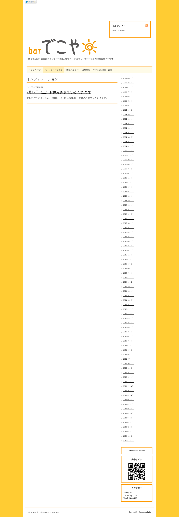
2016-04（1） (128, 241)
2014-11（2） (128, 282)
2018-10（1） (128, 200)
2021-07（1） (128, 123)
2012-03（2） (128, 368)
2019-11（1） (128, 182)
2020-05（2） (128, 169)
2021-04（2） (128, 137)
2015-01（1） (128, 273)
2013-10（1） (128, 318)
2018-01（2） (128, 214)
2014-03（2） (128, 300)
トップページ (34, 70)
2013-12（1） (128, 309)
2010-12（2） (128, 436)
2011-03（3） (128, 422)
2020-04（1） (128, 173)
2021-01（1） (128, 146)
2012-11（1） (128, 345)
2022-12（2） (128, 87)
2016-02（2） (128, 246)
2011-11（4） (128, 386)
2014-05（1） (128, 295)
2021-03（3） (128, 142)
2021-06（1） (128, 128)
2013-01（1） (128, 341)
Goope (141, 512)
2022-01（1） (128, 105)
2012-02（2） (128, 372)
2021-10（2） (128, 110)
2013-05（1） (128, 327)
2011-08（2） (128, 400)
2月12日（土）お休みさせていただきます (59, 92)
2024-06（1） (128, 78)
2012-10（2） (128, 350)
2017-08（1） (128, 223)
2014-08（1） (128, 291)
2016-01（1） (128, 250)
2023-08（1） (128, 83)
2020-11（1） (128, 155)
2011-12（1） (128, 381)
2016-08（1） (128, 237)
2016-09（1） (128, 232)
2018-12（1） (128, 196)
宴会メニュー (72, 70)
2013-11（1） (128, 314)
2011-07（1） (128, 404)
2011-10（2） (128, 391)
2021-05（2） (128, 132)
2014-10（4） (128, 286)
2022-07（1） (128, 92)
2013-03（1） (128, 332)
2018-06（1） (128, 205)
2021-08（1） (128, 119)
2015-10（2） (128, 264)
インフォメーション (53, 70)
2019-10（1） (128, 187)
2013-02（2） (128, 336)
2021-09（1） (128, 114)
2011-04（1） (128, 418)
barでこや (38, 512)
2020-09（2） (128, 160)
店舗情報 (86, 70)
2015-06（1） (128, 268)
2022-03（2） (128, 96)
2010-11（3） (128, 440)
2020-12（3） (128, 151)
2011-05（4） (128, 413)
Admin (148, 512)
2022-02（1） (128, 101)
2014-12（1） (128, 277)
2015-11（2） (128, 259)
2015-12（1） (128, 255)
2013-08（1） (128, 323)
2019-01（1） (128, 191)
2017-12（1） (128, 218)
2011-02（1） (128, 427)
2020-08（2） (128, 164)
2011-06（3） (128, 409)
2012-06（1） (128, 363)
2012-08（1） (128, 354)
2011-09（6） (128, 395)
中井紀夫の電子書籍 (102, 70)
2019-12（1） (128, 178)
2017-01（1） (128, 228)
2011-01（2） (128, 431)
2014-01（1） (128, 305)
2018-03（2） (128, 209)
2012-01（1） (128, 377)
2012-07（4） (128, 359)
